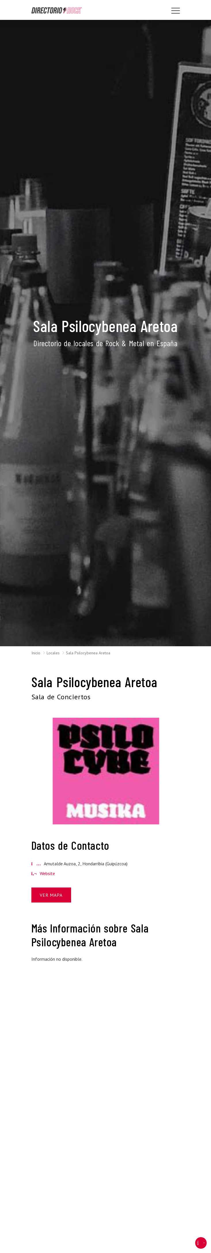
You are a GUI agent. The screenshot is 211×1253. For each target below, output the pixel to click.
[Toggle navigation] (175, 11)
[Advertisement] (105, 1008)
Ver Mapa (51, 895)
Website (43, 873)
